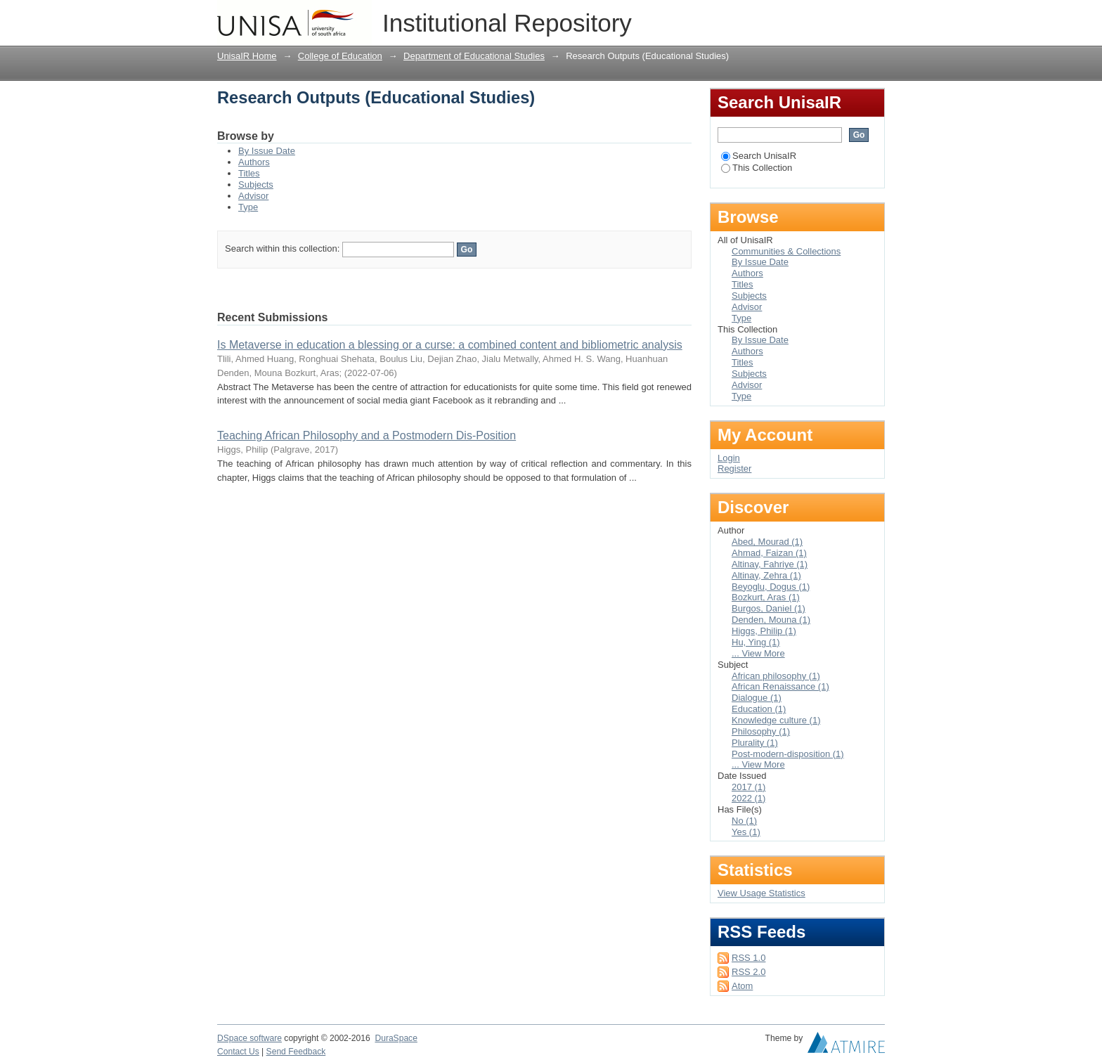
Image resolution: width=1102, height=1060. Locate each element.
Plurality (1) (755, 742)
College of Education (340, 56)
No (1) (744, 820)
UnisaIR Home (247, 56)
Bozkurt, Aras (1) (766, 597)
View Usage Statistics (761, 893)
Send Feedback (296, 1051)
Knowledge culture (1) (776, 720)
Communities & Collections (786, 251)
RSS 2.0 (748, 972)
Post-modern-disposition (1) (788, 754)
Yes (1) (746, 832)
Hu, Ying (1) (756, 642)
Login (873, 17)
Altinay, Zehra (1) (766, 575)
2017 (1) (748, 787)
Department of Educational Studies (474, 56)
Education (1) (759, 709)
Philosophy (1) (761, 731)
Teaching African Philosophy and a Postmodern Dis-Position (366, 435)
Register (734, 468)
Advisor (253, 195)
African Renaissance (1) (780, 686)
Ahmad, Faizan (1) (769, 553)
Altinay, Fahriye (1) (770, 564)
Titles (249, 173)
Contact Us (238, 1051)
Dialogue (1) (757, 697)
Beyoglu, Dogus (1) (771, 586)
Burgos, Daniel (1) (768, 608)
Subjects (255, 184)
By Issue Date (266, 151)
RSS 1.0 (748, 957)
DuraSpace (396, 1038)
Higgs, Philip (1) (764, 631)
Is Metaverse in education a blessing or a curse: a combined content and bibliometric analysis (449, 345)
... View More (758, 653)
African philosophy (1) (776, 676)
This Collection (756, 167)
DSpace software (249, 1038)
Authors (254, 162)
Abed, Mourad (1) (767, 541)
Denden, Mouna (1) (771, 619)
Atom (742, 986)
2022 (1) (748, 798)
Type (248, 207)
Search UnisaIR (758, 155)
